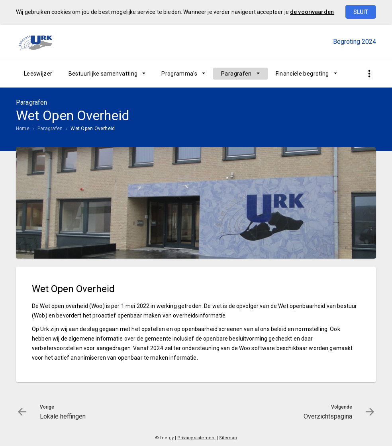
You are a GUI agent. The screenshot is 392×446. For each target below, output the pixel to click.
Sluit (360, 12)
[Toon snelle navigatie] (369, 74)
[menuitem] (38, 74)
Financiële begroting (302, 73)
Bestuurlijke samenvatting (103, 73)
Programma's (179, 73)
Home (22, 128)
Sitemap (228, 437)
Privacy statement (196, 437)
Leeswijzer (38, 73)
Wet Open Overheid (93, 128)
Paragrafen (236, 73)
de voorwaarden (312, 12)
